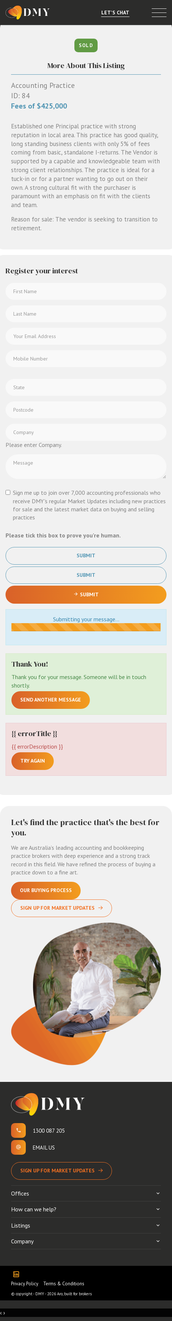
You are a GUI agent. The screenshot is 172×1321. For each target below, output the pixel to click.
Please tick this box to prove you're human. (63, 535)
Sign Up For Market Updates (57, 908)
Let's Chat (115, 12)
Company (22, 1241)
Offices (20, 1193)
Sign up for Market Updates (57, 1170)
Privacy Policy (24, 1284)
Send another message (50, 699)
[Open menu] (159, 12)
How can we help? (33, 1209)
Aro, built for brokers (74, 1293)
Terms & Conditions (63, 1284)
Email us (44, 1147)
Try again (32, 760)
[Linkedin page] (18, 1275)
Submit (86, 555)
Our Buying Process (46, 890)
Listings (20, 1225)
